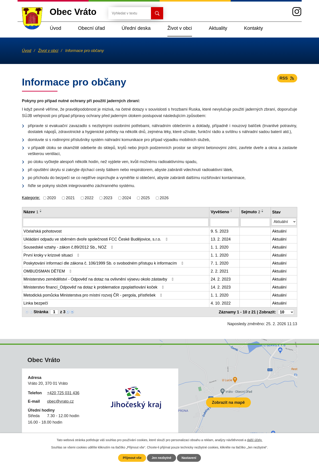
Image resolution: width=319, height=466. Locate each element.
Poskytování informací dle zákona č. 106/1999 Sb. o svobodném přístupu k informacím (104, 263)
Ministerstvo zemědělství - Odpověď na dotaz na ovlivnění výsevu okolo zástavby (99, 279)
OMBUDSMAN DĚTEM (48, 271)
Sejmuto (250, 212)
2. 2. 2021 (219, 271)
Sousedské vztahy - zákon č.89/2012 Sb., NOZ (69, 247)
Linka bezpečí (36, 303)
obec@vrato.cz (60, 401)
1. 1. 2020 (219, 247)
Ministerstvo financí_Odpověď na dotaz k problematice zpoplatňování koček (95, 287)
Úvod (55, 28)
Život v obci (179, 28)
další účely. (254, 440)
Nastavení (189, 458)
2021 (70, 198)
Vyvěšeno (220, 212)
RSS (287, 78)
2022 (89, 198)
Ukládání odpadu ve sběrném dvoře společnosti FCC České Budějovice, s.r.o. (96, 239)
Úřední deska (136, 28)
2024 (126, 198)
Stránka (41, 312)
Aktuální (279, 231)
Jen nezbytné (161, 458)
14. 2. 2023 (221, 287)
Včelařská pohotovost (43, 231)
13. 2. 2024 (221, 239)
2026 (164, 198)
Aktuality (218, 28)
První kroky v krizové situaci (52, 255)
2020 (51, 198)
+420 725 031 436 (63, 393)
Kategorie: (31, 197)
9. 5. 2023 (219, 231)
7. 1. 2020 (219, 263)
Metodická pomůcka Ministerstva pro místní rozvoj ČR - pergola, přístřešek (94, 295)
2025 (145, 198)
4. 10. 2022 (221, 303)
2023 (107, 198)
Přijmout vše (132, 458)
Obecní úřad (91, 28)
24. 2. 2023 (221, 279)
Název (31, 212)
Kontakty (253, 28)
